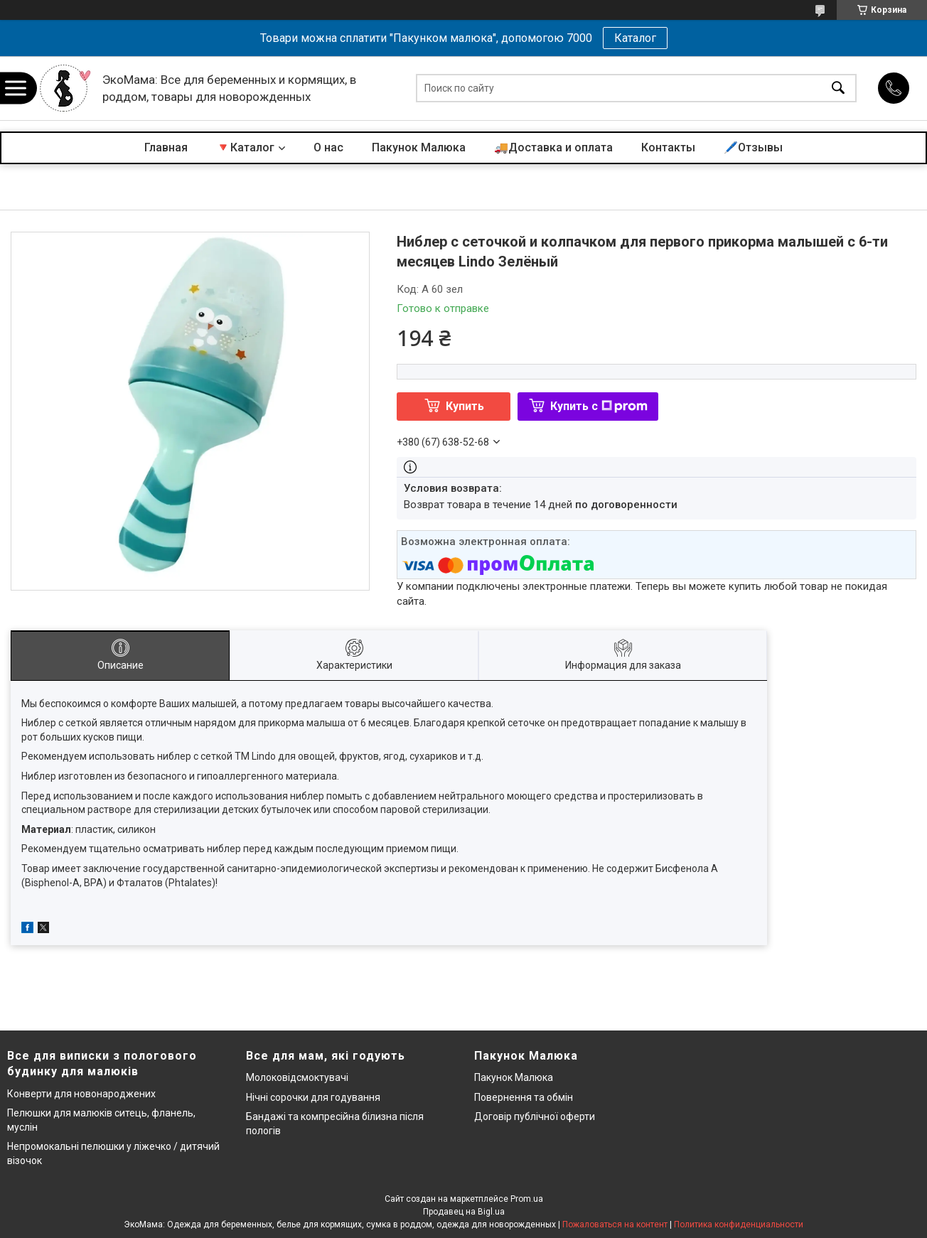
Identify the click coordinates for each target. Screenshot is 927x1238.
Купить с (599, 406)
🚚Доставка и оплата (553, 147)
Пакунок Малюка (419, 147)
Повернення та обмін (523, 1097)
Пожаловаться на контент (615, 1224)
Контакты (668, 147)
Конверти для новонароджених (81, 1093)
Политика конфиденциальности (738, 1224)
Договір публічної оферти (534, 1116)
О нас (328, 147)
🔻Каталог (245, 147)
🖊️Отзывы (753, 147)
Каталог (635, 38)
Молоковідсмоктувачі (297, 1077)
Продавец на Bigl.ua (464, 1212)
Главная (166, 147)
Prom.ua (526, 1199)
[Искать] (838, 88)
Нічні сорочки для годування (313, 1097)
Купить (465, 406)
